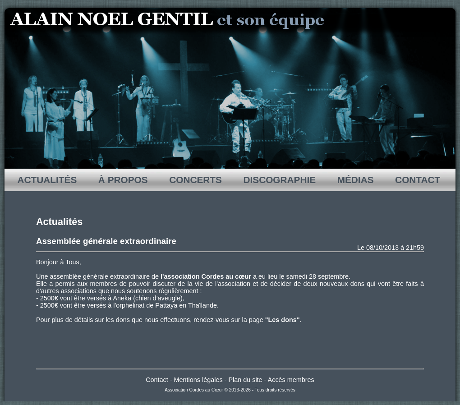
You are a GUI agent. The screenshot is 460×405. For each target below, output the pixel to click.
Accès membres (291, 379)
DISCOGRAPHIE (279, 180)
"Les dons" (282, 319)
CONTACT (417, 180)
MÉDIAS (355, 180)
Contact (157, 379)
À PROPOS (123, 180)
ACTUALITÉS (47, 180)
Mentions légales (198, 379)
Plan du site (245, 379)
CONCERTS (195, 180)
